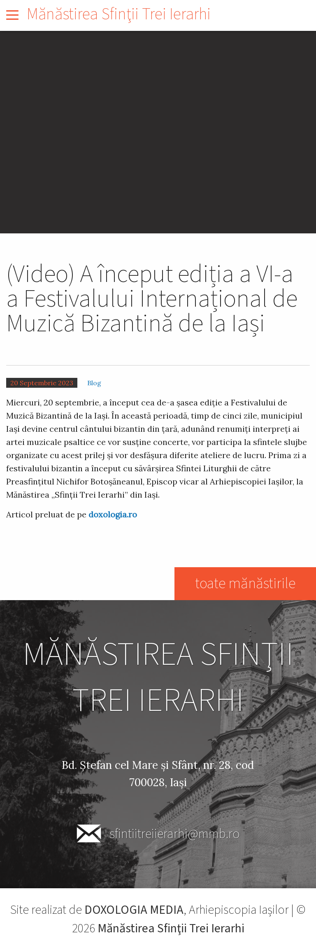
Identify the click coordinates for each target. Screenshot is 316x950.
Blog (94, 383)
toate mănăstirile (245, 583)
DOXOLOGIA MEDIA (134, 910)
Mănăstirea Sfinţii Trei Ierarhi (119, 14)
